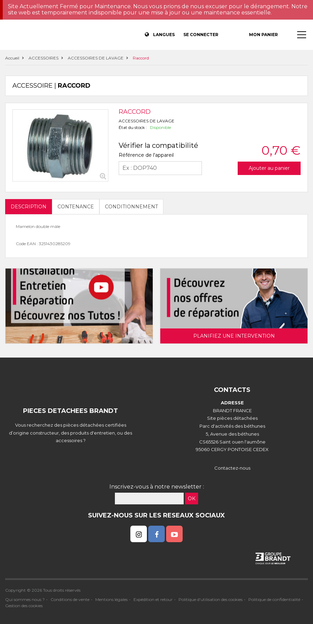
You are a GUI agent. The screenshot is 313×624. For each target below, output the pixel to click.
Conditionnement (131, 207)
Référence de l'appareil (146, 155)
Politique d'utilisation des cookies (210, 599)
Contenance (75, 207)
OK (191, 498)
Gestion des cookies (24, 605)
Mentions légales (111, 599)
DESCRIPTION (28, 207)
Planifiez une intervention (234, 336)
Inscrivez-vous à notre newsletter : (156, 486)
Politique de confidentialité (274, 599)
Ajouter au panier (269, 168)
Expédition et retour (153, 599)
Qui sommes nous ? (25, 599)
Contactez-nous (232, 468)
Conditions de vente (70, 599)
